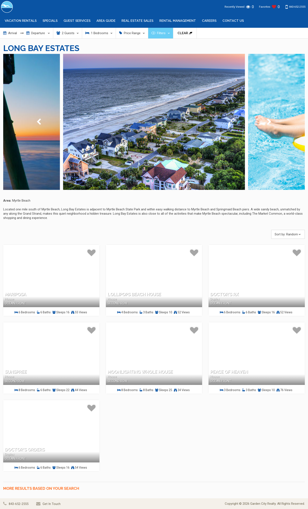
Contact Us (233, 21)
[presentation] (38, 122)
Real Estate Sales (137, 21)
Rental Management (177, 21)
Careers (209, 21)
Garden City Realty (263, 504)
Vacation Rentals (21, 21)
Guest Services (77, 21)
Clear (185, 33)
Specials (50, 21)
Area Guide (106, 21)
